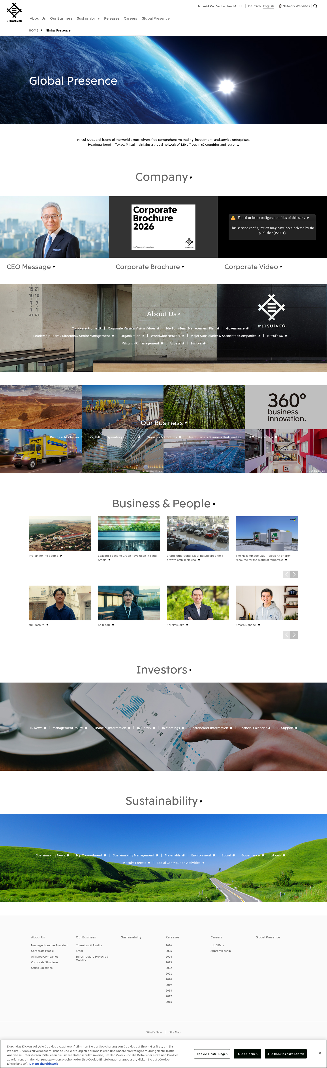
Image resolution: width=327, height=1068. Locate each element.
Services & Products (162, 437)
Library (276, 855)
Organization (130, 335)
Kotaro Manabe (246, 625)
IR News (36, 728)
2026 (169, 945)
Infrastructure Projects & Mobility (92, 958)
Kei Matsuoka (175, 625)
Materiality (173, 855)
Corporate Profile (84, 328)
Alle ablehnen (248, 1054)
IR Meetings (171, 728)
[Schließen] (320, 1053)
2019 (169, 984)
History (196, 343)
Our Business (162, 422)
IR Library (144, 728)
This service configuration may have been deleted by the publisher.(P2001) (272, 230)
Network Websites (296, 6)
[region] (163, 1054)
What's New (154, 1032)
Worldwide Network (165, 335)
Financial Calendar (253, 728)
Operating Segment (121, 437)
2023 (169, 962)
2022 (169, 967)
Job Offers (217, 945)
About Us (162, 313)
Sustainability (161, 800)
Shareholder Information (209, 728)
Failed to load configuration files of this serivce (273, 218)
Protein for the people (43, 555)
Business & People (161, 502)
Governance (235, 328)
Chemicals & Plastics (89, 945)
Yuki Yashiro (36, 625)
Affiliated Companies (44, 956)
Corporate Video (251, 266)
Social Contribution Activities (178, 862)
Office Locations (42, 967)
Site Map (174, 1032)
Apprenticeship (220, 951)
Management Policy (68, 728)
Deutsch (254, 6)
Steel (79, 951)
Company (161, 176)
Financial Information (110, 728)
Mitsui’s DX (275, 335)
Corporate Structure (44, 962)
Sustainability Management (133, 855)
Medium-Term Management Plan (191, 328)
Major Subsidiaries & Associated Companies (223, 335)
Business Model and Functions (73, 437)
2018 (169, 990)
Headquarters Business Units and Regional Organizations (230, 437)
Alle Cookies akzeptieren (285, 1054)
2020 (169, 979)
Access (175, 343)
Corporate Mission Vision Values (132, 328)
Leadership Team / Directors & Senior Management (71, 335)
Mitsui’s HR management (140, 343)
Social (226, 855)
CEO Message (29, 266)
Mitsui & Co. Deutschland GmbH (221, 6)
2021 (169, 973)
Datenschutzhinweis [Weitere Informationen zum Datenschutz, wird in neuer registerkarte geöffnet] (43, 1063)
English (268, 6)
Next (294, 574)
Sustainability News (50, 855)
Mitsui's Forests (134, 862)
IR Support (285, 728)
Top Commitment (89, 855)
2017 (169, 996)
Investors (161, 669)
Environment (201, 855)
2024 (169, 956)
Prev (286, 574)
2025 (169, 951)
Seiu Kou (104, 625)
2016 (169, 1001)
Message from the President (49, 945)
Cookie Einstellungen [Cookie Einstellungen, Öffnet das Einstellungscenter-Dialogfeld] (212, 1054)
